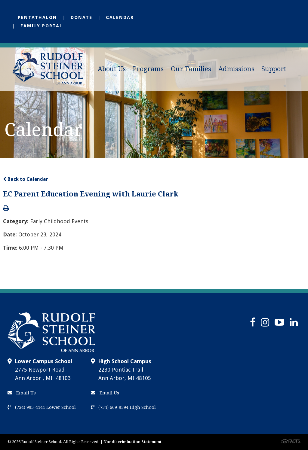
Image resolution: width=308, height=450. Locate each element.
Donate (81, 17)
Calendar (120, 17)
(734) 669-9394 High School (123, 407)
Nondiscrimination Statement (132, 441)
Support (273, 69)
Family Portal (41, 26)
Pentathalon (37, 17)
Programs (148, 69)
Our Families (191, 69)
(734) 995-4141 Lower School (42, 407)
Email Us (22, 393)
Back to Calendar (25, 179)
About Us (112, 69)
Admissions (236, 69)
